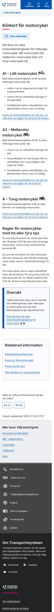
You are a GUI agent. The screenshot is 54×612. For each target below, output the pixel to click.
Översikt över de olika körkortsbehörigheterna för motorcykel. (21, 320)
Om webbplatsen (11, 601)
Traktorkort (8, 450)
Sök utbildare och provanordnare (22, 372)
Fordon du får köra (15, 366)
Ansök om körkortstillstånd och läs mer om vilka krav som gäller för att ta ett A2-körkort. (25, 183)
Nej (19, 405)
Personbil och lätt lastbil (15, 433)
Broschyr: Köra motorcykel (19, 360)
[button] (29, 4)
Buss (5, 456)
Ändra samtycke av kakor (15, 608)
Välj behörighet (12, 12)
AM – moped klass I (12, 439)
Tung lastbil (8, 444)
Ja (7, 405)
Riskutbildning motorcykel (19, 354)
